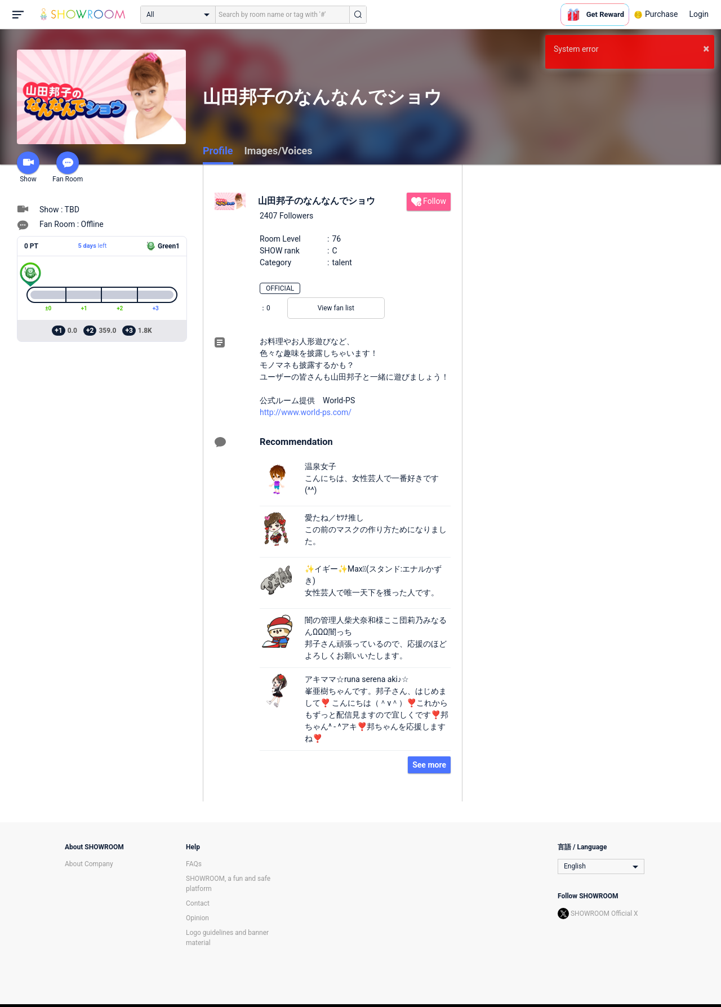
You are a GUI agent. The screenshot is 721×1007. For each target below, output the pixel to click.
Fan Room (67, 167)
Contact (198, 903)
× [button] (706, 48)
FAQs (194, 864)
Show (28, 167)
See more (429, 764)
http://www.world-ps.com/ (305, 412)
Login (699, 14)
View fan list (336, 308)
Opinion (197, 918)
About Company (89, 864)
